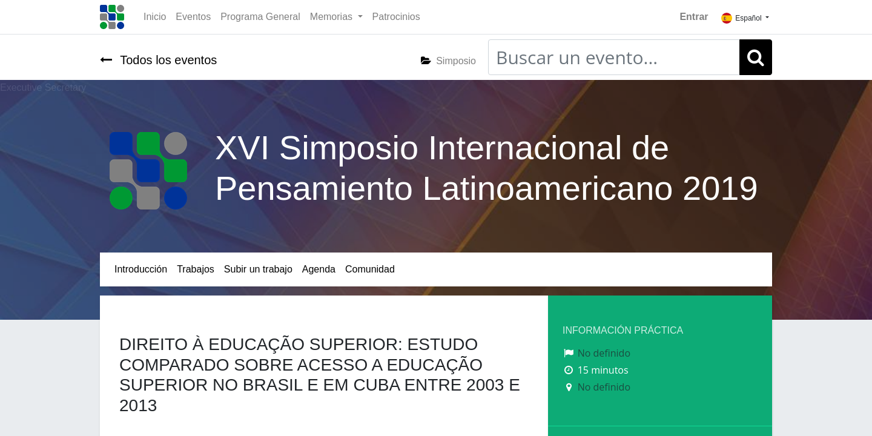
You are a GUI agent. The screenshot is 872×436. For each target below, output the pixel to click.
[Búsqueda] (755, 57)
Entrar (693, 17)
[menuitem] (155, 17)
